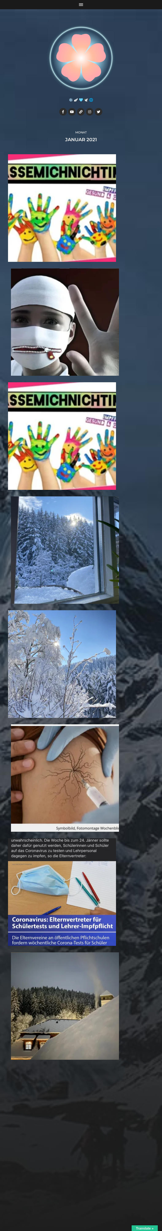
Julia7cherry (89, 1202)
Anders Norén (90, 1212)
